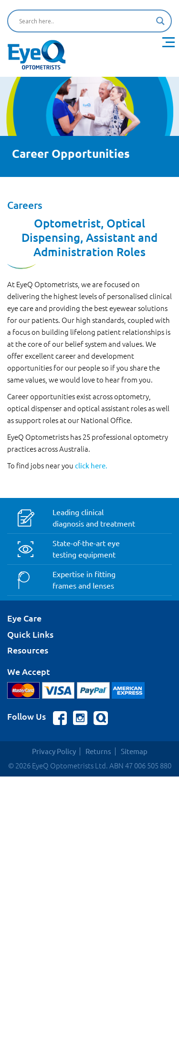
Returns (98, 751)
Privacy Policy (54, 751)
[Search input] (85, 21)
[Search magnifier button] (160, 21)
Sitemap (134, 751)
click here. (91, 466)
